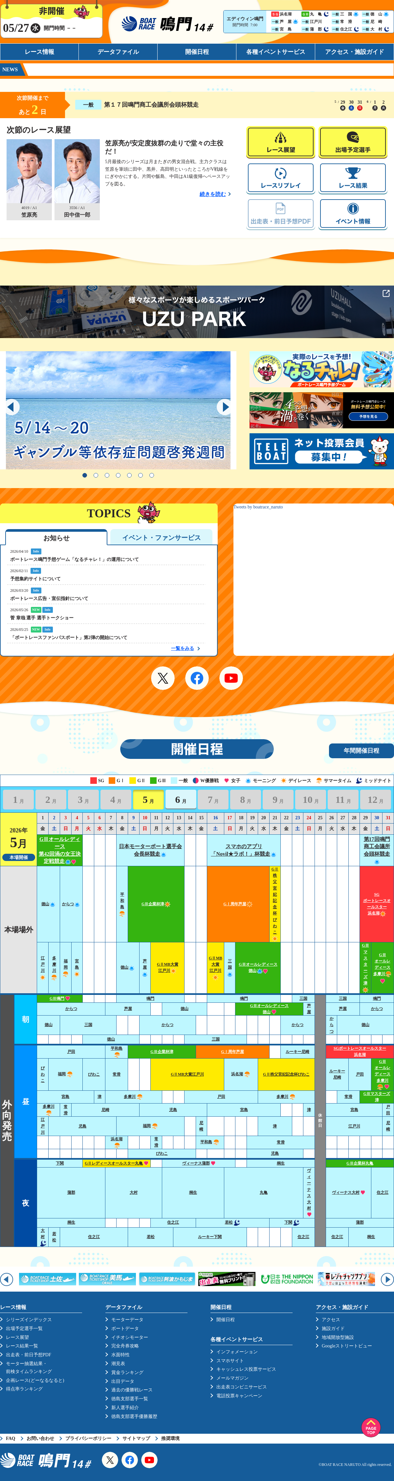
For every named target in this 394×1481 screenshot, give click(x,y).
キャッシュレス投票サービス (246, 1369)
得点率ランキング (24, 1388)
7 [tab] (151, 475)
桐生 (281, 1163)
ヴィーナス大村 (348, 1192)
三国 (230, 967)
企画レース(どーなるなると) (35, 1380)
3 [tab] (107, 475)
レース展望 (17, 1337)
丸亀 (264, 1192)
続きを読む (213, 194)
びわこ (43, 1074)
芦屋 (145, 967)
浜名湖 (241, 1074)
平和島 (210, 1142)
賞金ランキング (127, 1372)
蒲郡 (71, 1192)
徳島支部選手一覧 (129, 1398)
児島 (173, 1109)
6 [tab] (140, 475)
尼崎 (105, 1109)
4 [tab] (118, 475)
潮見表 (118, 1363)
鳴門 (150, 998)
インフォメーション (237, 1351)
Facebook (197, 678)
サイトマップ (136, 1438)
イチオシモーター (129, 1337)
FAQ (10, 1438)
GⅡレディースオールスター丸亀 (116, 1163)
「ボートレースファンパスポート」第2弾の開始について (68, 637)
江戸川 (43, 1125)
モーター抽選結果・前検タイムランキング (29, 1367)
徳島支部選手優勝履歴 (134, 1416)
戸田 (71, 1051)
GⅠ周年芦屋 (238, 904)
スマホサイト (230, 1360)
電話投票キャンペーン (239, 1395)
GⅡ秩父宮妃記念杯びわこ (286, 1074)
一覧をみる (182, 648)
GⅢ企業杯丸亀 (359, 1163)
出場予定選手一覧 (24, 1328)
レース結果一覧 (22, 1345)
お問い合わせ (40, 1438)
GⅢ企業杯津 (156, 904)
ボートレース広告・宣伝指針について (49, 598)
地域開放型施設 (338, 1337)
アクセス (331, 1319)
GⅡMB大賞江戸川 (187, 1074)
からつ (71, 904)
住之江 (382, 1192)
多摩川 (133, 1096)
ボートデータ (125, 1328)
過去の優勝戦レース (132, 1389)
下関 (60, 1163)
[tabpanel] (118, 410)
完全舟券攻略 (125, 1345)
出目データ (122, 1381)
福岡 (65, 967)
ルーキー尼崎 (297, 1051)
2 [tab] (96, 475)
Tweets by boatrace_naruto (258, 506)
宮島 (77, 967)
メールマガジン (232, 1378)
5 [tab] (129, 475)
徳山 (48, 904)
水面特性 (120, 1354)
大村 (134, 1192)
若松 (232, 1222)
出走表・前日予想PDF (28, 1354)
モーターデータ (127, 1319)
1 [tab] (84, 475)
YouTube (231, 678)
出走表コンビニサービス (241, 1386)
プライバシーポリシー (88, 1438)
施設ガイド (333, 1328)
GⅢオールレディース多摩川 (382, 968)
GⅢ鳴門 (60, 998)
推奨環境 (170, 1438)
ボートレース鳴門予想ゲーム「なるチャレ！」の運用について (74, 559)
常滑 (116, 1074)
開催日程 (197, 52)
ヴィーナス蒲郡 (198, 1163)
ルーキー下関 (210, 1236)
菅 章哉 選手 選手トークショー (42, 617)
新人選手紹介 (125, 1407)
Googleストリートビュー (347, 1345)
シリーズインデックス (29, 1319)
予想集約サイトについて (35, 578)
